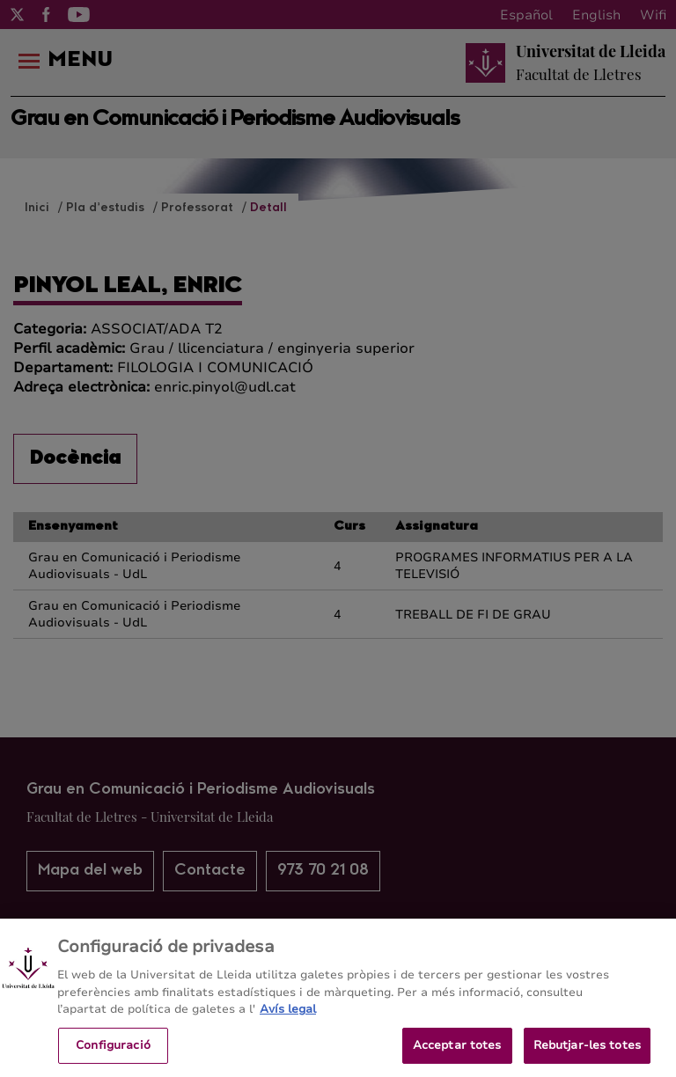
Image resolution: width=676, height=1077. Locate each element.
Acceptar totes (457, 1051)
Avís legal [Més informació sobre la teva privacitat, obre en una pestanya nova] (288, 1015)
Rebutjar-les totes (587, 1051)
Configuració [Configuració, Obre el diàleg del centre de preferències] (113, 1051)
